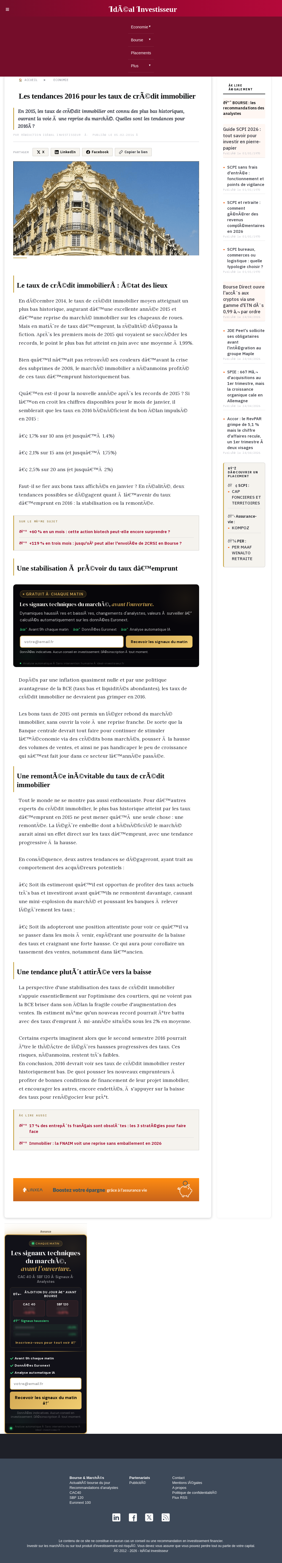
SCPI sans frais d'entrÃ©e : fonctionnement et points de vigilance (245, 175)
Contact (178, 1478)
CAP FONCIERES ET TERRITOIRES (246, 497)
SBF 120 (76, 1497)
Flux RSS (180, 1497)
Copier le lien (133, 152)
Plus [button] (134, 66)
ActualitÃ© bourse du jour (89, 1483)
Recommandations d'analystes (93, 1488)
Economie (139, 27)
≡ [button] (7, 9)
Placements (141, 53)
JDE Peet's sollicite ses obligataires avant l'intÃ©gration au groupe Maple (246, 342)
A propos (179, 1488)
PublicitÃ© (137, 1483)
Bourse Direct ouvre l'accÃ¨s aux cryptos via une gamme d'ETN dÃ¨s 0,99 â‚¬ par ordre (244, 299)
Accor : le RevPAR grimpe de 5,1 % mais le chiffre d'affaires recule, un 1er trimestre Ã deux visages (245, 433)
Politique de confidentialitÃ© (194, 1493)
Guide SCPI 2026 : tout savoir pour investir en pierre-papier (242, 138)
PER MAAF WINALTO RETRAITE (242, 552)
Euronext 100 (80, 1502)
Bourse (137, 40)
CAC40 (75, 1493)
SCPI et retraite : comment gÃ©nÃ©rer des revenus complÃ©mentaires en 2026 (246, 217)
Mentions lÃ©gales (187, 1483)
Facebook (97, 152)
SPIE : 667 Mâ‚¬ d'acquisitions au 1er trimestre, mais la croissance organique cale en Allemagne (245, 386)
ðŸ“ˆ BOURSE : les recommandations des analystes (243, 108)
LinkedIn (65, 152)
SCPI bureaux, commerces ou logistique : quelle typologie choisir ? (245, 258)
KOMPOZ (240, 527)
